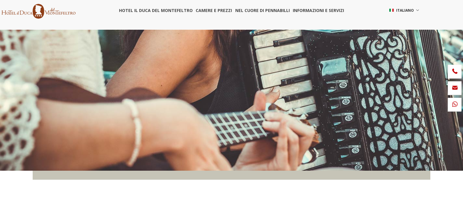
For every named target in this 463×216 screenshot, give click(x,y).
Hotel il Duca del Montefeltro (156, 10)
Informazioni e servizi (318, 10)
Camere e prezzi (214, 10)
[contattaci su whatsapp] (455, 104)
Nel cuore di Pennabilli (262, 10)
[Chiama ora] (455, 71)
